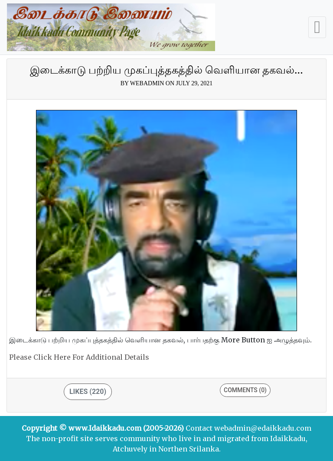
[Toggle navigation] (317, 27)
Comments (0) (245, 390)
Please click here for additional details (79, 357)
